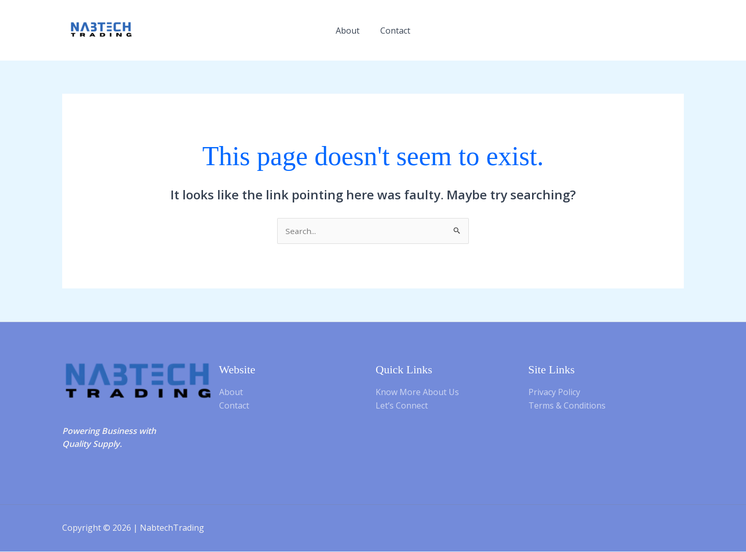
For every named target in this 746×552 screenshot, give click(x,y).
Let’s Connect (402, 406)
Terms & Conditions (567, 406)
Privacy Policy (554, 392)
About (348, 30)
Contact (395, 30)
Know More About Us (417, 392)
